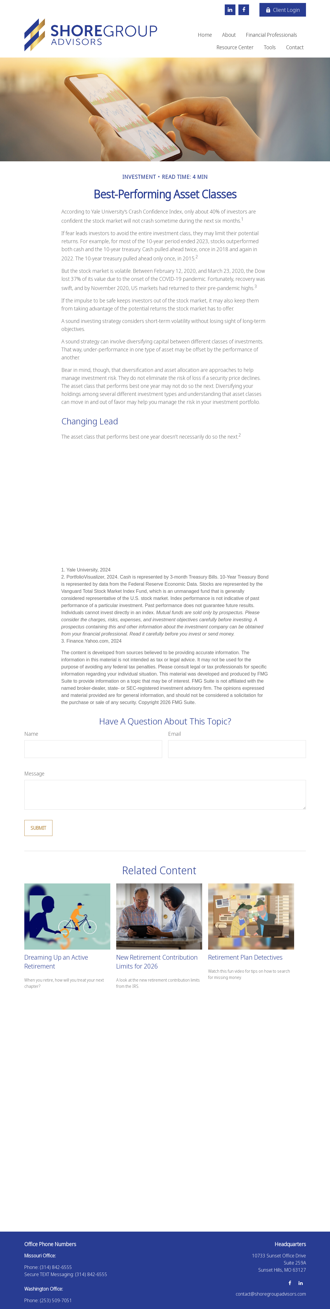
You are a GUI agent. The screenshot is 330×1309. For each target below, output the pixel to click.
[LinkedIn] (230, 9)
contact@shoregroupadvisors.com (271, 1294)
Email (174, 733)
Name (31, 733)
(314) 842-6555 (56, 1267)
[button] (204, 34)
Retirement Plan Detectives (245, 957)
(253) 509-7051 (56, 1300)
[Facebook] (243, 9)
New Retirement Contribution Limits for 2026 (157, 961)
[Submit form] (38, 828)
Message (34, 773)
